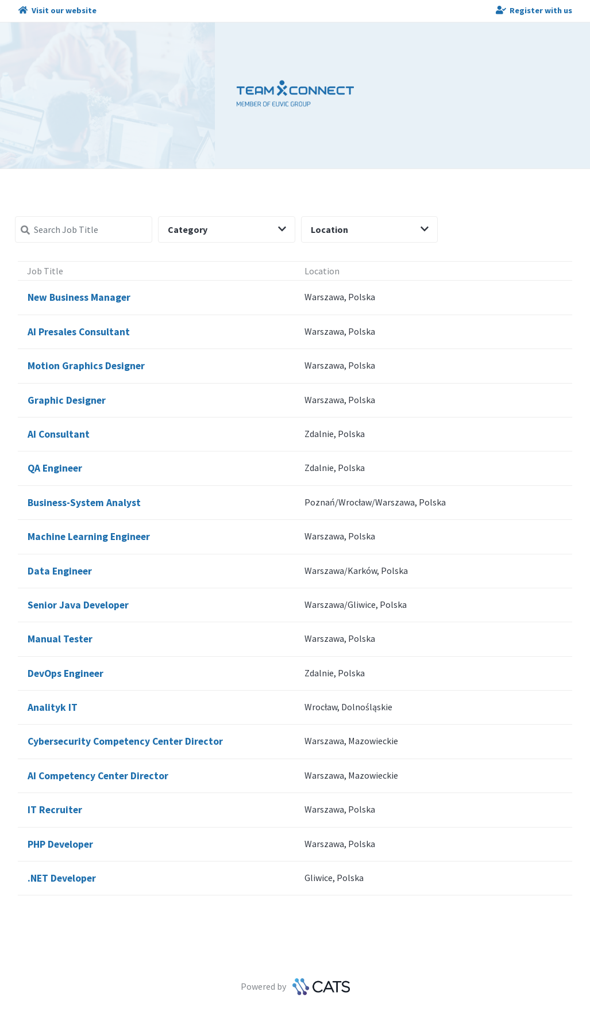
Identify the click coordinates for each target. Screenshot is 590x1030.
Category (227, 229)
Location (370, 229)
